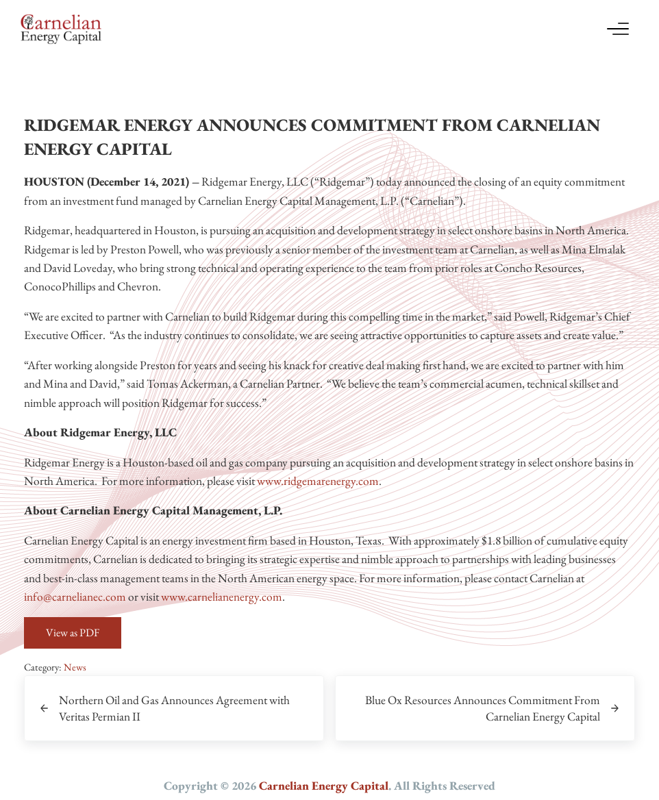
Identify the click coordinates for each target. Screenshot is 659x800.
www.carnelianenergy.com (221, 596)
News (75, 666)
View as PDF (72, 632)
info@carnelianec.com (75, 596)
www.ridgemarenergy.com (318, 480)
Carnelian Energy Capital (323, 785)
